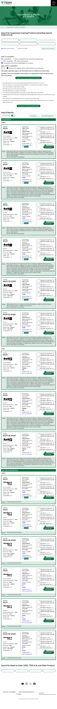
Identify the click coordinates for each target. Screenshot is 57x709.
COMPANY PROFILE (17, 3)
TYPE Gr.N (21, 673)
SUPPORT (38, 3)
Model (28, 41)
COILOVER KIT (34, 118)
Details (26, 149)
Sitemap (18, 699)
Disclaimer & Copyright (9, 697)
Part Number (46, 45)
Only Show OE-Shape (22, 50)
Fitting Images (49, 147)
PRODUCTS (24, 3)
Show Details (49, 149)
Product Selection (10, 45)
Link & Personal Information (26, 697)
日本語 (48, 3)
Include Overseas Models (7, 50)
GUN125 (28, 45)
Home (2, 27)
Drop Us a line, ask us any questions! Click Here (28, 80)
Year (47, 41)
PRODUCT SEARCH (31, 3)
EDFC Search (49, 673)
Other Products (35, 673)
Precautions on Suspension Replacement (28, 108)
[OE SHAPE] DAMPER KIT (48, 118)
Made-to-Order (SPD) (8, 674)
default (10, 41)
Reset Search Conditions (48, 51)
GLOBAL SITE (43, 3)
